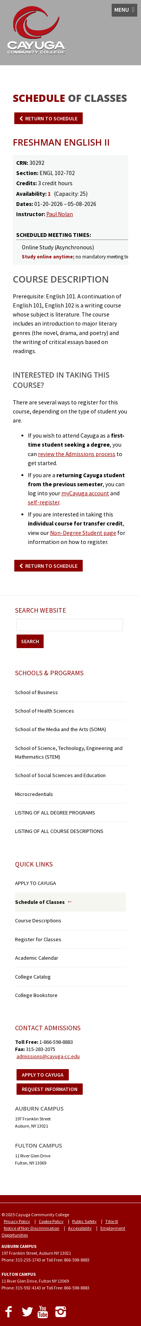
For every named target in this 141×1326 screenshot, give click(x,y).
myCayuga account (85, 493)
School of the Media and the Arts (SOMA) (60, 729)
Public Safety (84, 1221)
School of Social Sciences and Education (60, 775)
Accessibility (80, 1228)
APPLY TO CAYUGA (35, 883)
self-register (43, 502)
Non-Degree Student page (83, 532)
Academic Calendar (36, 957)
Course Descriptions (38, 920)
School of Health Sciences (44, 710)
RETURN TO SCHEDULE (51, 118)
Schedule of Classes (40, 902)
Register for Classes (38, 939)
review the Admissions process (76, 454)
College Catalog (33, 976)
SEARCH (30, 641)
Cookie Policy (51, 1221)
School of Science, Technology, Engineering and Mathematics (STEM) (69, 752)
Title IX (111, 1221)
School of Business (36, 692)
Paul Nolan (59, 214)
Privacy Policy (17, 1221)
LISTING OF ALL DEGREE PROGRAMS (55, 812)
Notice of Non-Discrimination (31, 1228)
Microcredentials (34, 794)
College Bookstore (36, 995)
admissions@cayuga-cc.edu (48, 1056)
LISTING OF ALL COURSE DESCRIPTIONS (59, 831)
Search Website (40, 610)
